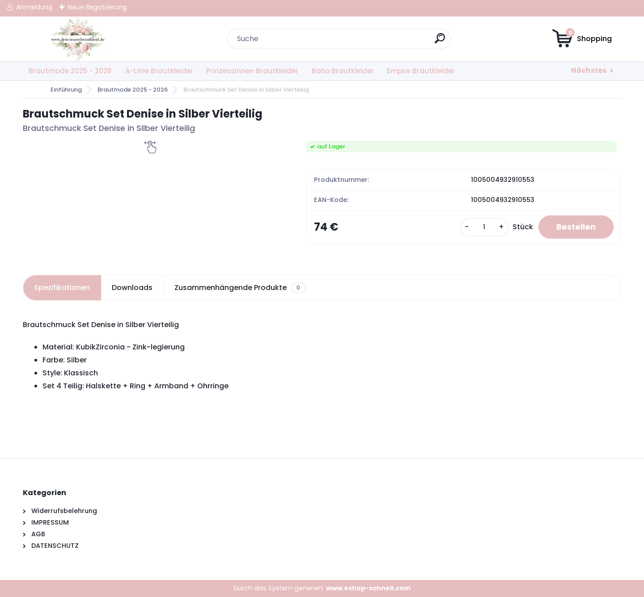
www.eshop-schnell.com (368, 588)
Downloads (132, 287)
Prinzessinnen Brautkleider (252, 71)
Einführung (66, 89)
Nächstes (588, 70)
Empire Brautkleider (421, 71)
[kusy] (484, 227)
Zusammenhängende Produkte (239, 287)
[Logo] (77, 39)
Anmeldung (34, 7)
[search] (440, 41)
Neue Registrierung (97, 7)
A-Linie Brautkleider (159, 71)
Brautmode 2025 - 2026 (70, 71)
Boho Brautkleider (343, 71)
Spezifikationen (62, 287)
